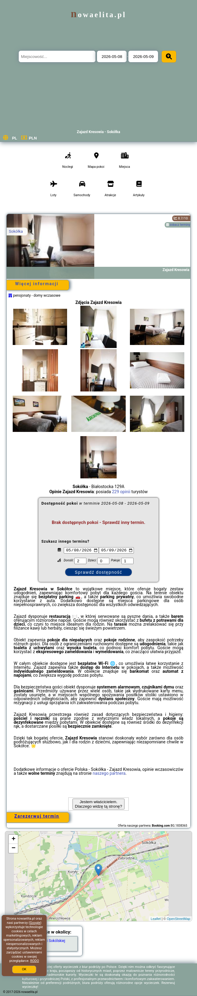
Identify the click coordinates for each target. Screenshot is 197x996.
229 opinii (121, 491)
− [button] (13, 848)
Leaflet (156, 919)
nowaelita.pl (98, 15)
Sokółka (16, 231)
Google (35, 923)
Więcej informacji (36, 283)
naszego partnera (109, 773)
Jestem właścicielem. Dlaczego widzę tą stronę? (98, 804)
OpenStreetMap (178, 919)
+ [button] (13, 839)
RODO (34, 961)
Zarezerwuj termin (36, 816)
